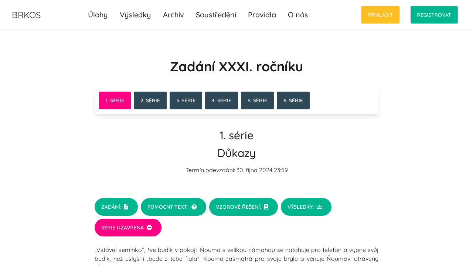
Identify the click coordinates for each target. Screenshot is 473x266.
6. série (293, 100)
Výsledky (135, 14)
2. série (150, 100)
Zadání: (114, 207)
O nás (298, 14)
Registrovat (434, 14)
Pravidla (262, 14)
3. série (185, 100)
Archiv (173, 14)
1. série (115, 100)
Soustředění (216, 14)
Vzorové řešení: (242, 207)
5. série (257, 100)
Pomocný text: (172, 207)
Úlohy (98, 14)
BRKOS (26, 14)
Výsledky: (304, 207)
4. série (221, 100)
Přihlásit (380, 14)
